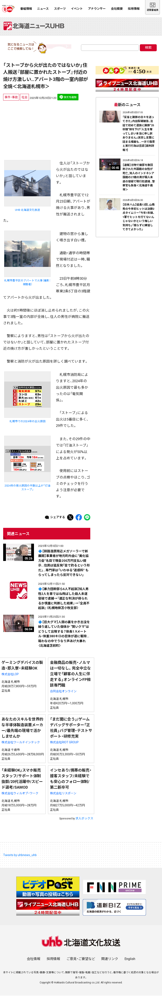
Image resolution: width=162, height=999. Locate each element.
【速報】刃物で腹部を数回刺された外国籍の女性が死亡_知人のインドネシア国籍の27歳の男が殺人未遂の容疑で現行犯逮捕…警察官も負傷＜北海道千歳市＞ (139, 181)
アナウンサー (97, 8)
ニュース (43, 8)
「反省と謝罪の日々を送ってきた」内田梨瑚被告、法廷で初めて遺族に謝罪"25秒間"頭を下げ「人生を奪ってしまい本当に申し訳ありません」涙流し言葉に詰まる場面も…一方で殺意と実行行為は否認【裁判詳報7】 (139, 137)
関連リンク (109, 962)
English (129, 962)
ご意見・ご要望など (80, 962)
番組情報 (26, 8)
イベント (77, 8)
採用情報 (134, 8)
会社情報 (33, 962)
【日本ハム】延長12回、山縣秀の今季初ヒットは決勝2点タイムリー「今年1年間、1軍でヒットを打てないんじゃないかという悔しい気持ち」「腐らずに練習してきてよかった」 (139, 220)
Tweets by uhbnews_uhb (20, 858)
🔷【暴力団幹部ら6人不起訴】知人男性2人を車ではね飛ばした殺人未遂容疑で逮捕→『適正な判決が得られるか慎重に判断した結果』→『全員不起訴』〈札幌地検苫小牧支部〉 (63, 602)
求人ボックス (84, 822)
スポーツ (60, 8)
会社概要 (117, 8)
